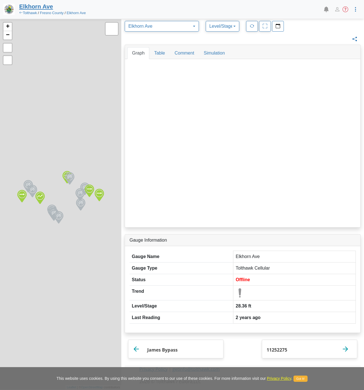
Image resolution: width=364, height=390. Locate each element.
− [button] (8, 35)
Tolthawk (30, 13)
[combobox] (162, 26)
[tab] (138, 53)
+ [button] (8, 27)
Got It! (300, 378)
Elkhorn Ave (76, 13)
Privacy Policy (279, 378)
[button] (326, 9)
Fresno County (51, 13)
